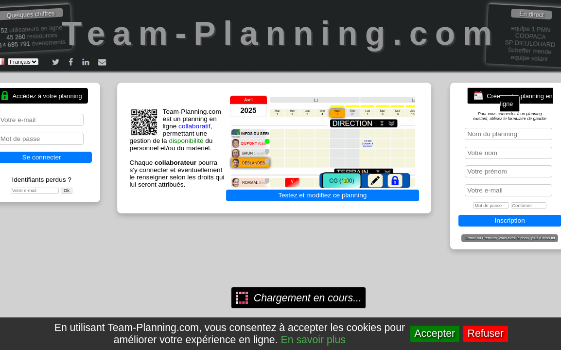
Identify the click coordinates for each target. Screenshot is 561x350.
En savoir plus (313, 340)
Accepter (434, 333)
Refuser (486, 333)
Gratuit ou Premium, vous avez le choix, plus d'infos (510, 238)
